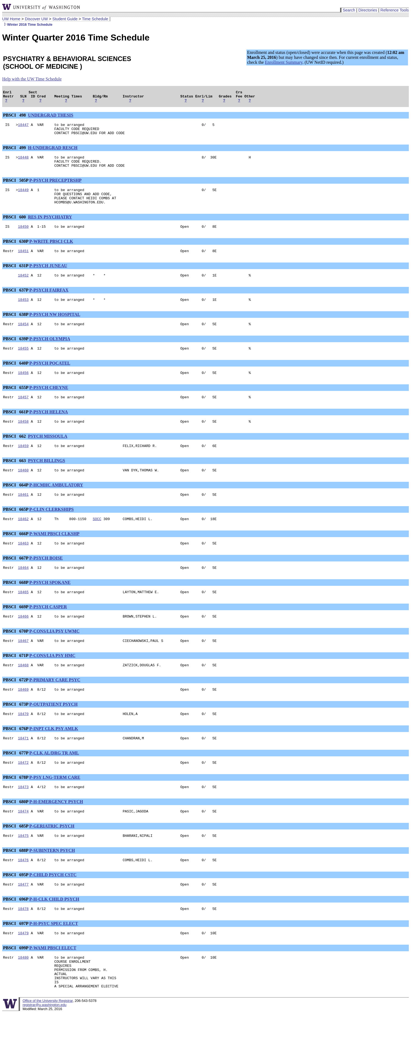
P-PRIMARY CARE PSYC (54, 706)
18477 (23, 917)
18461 (23, 514)
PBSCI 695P (15, 907)
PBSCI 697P (15, 958)
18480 (23, 993)
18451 (23, 263)
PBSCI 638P (15, 328)
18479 (23, 968)
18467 (23, 666)
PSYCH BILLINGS (46, 479)
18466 (23, 640)
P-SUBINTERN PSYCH (52, 882)
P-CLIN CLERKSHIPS (51, 530)
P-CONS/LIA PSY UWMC (54, 655)
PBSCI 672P (15, 706)
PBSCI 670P (15, 655)
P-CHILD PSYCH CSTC (52, 907)
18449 (23, 197)
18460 (23, 489)
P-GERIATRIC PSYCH (51, 857)
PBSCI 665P (15, 530)
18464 (23, 590)
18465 (23, 615)
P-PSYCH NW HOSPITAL (54, 328)
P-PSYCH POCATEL (49, 378)
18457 (23, 414)
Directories (367, 10)
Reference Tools (394, 10)
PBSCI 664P (15, 504)
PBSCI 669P (15, 630)
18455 (23, 363)
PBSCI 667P (15, 580)
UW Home (11, 19)
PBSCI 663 (15, 479)
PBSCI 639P (15, 353)
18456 (23, 389)
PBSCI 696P (15, 932)
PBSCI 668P (15, 605)
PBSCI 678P (15, 807)
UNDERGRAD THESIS (50, 117)
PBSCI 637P (15, 303)
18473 (23, 817)
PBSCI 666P (15, 555)
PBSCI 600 (15, 227)
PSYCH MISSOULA (47, 454)
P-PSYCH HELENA (48, 429)
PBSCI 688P (15, 882)
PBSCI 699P (15, 983)
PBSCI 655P (15, 404)
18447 (23, 127)
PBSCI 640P (15, 378)
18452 (23, 288)
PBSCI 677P (15, 781)
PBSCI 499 (15, 152)
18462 (23, 540)
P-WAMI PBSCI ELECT (52, 983)
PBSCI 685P (15, 857)
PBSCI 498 (15, 117)
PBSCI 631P (15, 278)
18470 (23, 741)
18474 (23, 842)
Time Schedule (95, 19)
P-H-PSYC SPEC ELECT (53, 958)
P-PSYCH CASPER (48, 630)
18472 (23, 791)
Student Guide (64, 19)
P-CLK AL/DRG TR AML (54, 781)
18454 (23, 338)
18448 (23, 162)
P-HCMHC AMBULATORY (56, 504)
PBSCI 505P (15, 187)
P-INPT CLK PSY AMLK (53, 756)
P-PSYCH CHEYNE (48, 404)
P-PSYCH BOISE (46, 580)
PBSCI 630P (15, 252)
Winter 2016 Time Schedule (27, 24)
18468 (23, 691)
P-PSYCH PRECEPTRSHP (55, 187)
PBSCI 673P (15, 731)
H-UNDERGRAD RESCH (52, 152)
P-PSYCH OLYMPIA (49, 353)
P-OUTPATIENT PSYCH (53, 731)
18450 (23, 237)
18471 (23, 766)
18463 (23, 565)
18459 (23, 464)
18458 (23, 439)
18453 (23, 313)
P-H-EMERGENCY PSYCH (56, 832)
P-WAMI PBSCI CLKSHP (54, 555)
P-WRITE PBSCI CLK (51, 252)
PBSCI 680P (15, 832)
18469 (23, 716)
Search (349, 10)
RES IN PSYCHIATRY (50, 227)
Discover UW (36, 19)
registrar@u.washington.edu (44, 1047)
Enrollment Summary (283, 62)
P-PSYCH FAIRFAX (48, 303)
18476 (23, 892)
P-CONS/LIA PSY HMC (52, 681)
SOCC (97, 540)
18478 (23, 943)
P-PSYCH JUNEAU (48, 278)
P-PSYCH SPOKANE (50, 605)
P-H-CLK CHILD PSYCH (54, 932)
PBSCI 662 (15, 454)
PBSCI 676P (15, 756)
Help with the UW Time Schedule (32, 79)
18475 (23, 867)
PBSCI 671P (15, 681)
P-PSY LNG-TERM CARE (54, 807)
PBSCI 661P (15, 429)
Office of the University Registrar (47, 1042)
